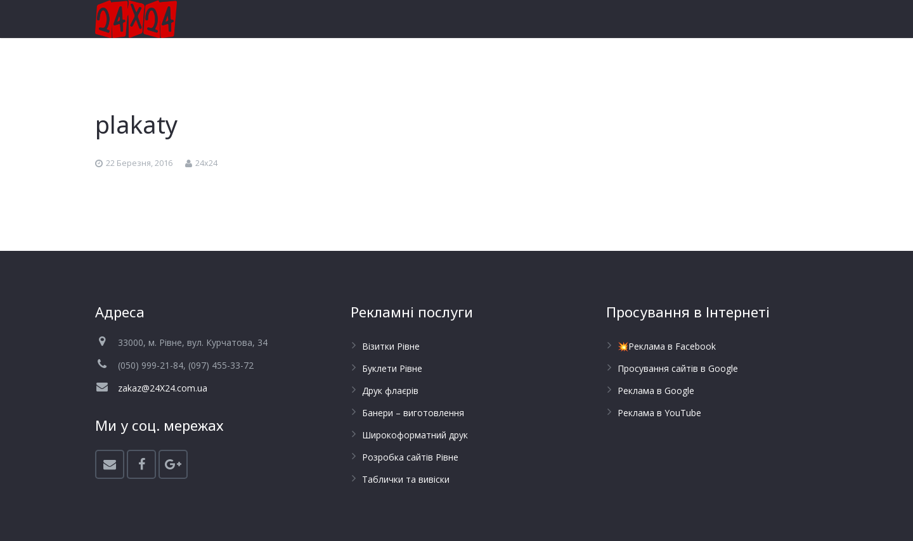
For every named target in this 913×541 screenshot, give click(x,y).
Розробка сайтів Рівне (410, 457)
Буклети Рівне (392, 368)
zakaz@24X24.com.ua (162, 388)
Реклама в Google (656, 391)
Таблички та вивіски (406, 479)
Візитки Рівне (391, 346)
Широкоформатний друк (415, 435)
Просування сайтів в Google (678, 368)
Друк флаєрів (390, 391)
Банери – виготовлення (413, 413)
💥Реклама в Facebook (667, 346)
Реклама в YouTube (659, 413)
